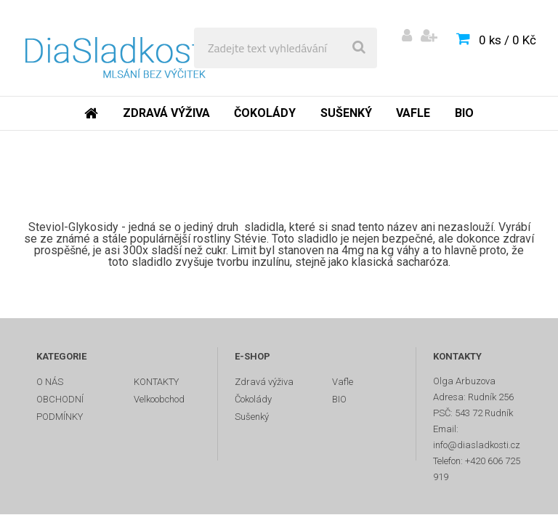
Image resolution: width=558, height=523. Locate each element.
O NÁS (49, 381)
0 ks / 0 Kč (507, 40)
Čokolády (265, 113)
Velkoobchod (159, 399)
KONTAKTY (156, 381)
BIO (464, 113)
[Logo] (117, 48)
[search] (359, 48)
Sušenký (346, 113)
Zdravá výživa (166, 113)
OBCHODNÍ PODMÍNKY (60, 408)
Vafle (413, 113)
